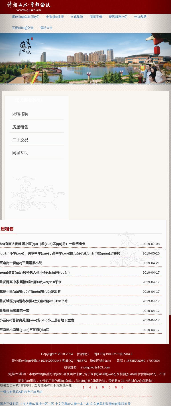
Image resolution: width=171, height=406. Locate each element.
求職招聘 (20, 114)
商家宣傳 (96, 16)
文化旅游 (77, 16)
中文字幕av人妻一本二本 (72, 404)
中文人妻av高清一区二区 (37, 404)
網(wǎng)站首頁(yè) (25, 16)
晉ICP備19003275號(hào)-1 (113, 354)
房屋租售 (20, 127)
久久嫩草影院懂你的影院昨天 (110, 404)
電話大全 (46, 28)
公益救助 (140, 16)
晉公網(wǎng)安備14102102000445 (36, 360)
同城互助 (20, 153)
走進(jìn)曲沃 (55, 16)
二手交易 (20, 140)
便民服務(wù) (118, 16)
